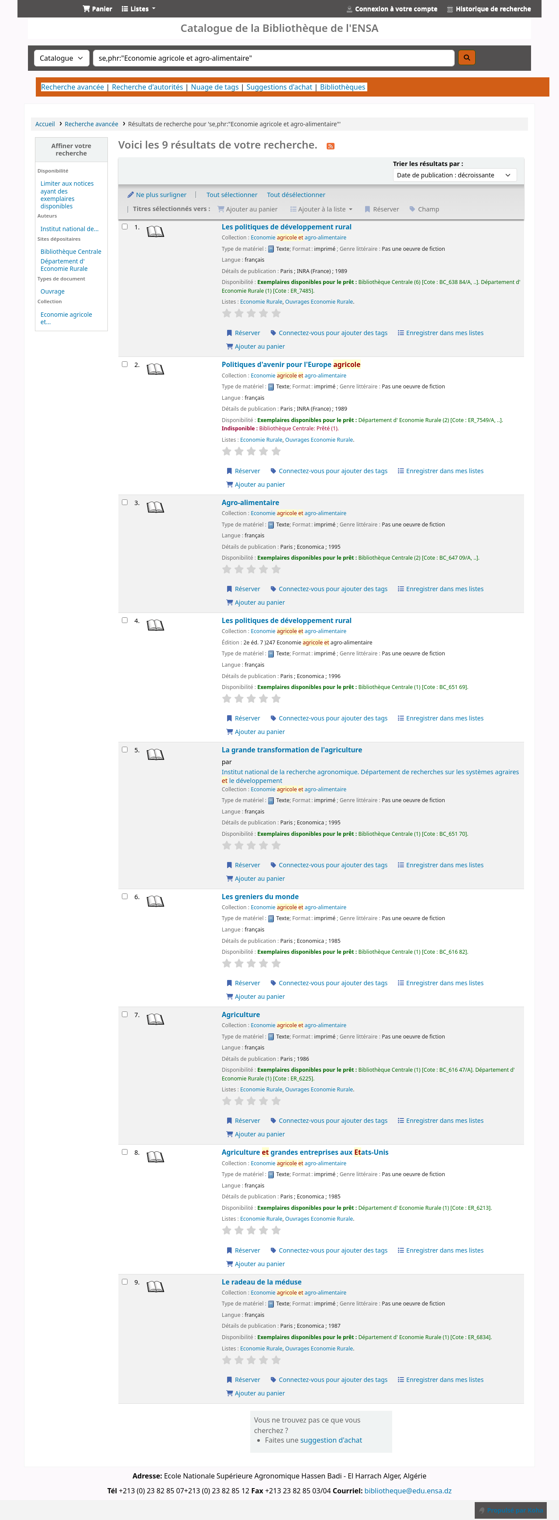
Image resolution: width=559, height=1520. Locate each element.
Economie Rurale (261, 301)
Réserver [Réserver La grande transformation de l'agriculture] (243, 865)
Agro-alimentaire (251, 503)
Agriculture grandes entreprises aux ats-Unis (305, 1152)
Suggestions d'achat (279, 87)
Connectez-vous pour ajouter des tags (328, 333)
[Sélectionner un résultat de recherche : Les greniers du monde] (125, 896)
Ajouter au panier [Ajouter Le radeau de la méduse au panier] (255, 1393)
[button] (97, 8)
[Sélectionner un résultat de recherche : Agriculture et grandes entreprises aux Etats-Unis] (125, 1152)
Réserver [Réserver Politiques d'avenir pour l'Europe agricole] (243, 471)
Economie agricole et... (66, 318)
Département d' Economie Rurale (64, 265)
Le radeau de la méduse (262, 1282)
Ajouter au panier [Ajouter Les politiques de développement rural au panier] (255, 346)
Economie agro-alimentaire (298, 237)
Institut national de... (70, 229)
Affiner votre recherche (71, 149)
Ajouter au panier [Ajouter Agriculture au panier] (255, 1134)
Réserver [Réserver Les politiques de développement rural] (243, 333)
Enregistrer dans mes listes (440, 333)
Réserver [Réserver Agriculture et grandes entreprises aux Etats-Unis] (243, 1250)
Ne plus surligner (157, 194)
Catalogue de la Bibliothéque (46, 16)
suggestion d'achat (331, 1440)
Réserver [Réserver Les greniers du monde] (243, 983)
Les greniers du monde (260, 897)
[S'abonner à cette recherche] (330, 145)
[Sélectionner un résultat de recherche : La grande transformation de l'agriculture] (125, 749)
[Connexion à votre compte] (391, 8)
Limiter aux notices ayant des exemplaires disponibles (67, 194)
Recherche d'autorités (147, 87)
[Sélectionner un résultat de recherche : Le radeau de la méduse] (125, 1282)
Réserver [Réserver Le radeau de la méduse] (243, 1379)
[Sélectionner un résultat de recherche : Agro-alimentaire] (125, 502)
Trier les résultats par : (428, 163)
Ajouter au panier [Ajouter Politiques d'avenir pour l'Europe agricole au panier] (255, 484)
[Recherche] (467, 57)
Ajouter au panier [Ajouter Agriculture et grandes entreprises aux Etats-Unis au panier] (255, 1264)
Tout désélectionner (296, 194)
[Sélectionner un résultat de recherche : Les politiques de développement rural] (125, 226)
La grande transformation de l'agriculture (292, 750)
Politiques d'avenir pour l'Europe (291, 364)
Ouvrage (53, 291)
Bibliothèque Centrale (71, 251)
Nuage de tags (214, 87)
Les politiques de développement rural (287, 227)
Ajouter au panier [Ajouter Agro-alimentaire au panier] (255, 602)
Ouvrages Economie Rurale (319, 301)
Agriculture (241, 1015)
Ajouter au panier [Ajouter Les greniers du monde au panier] (255, 996)
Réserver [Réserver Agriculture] (243, 1120)
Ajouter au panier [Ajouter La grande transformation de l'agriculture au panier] (255, 878)
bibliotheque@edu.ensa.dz (408, 1491)
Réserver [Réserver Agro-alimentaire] (243, 589)
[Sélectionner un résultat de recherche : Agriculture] (125, 1014)
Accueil (45, 124)
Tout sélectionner (232, 194)
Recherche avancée (72, 87)
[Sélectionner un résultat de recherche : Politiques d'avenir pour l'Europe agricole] (125, 364)
